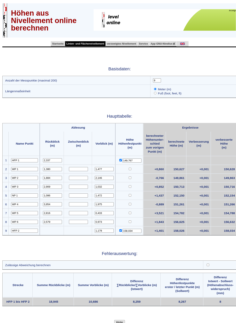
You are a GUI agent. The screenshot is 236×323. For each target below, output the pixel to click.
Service (143, 43)
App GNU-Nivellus (163, 43)
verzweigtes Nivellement (121, 43)
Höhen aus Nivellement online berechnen (44, 20)
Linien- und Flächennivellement (85, 43)
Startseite (58, 43)
